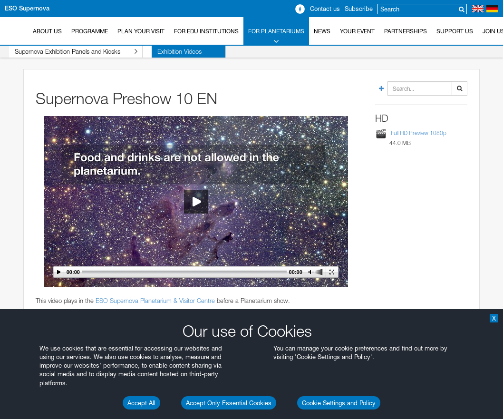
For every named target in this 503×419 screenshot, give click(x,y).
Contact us (325, 8)
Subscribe (359, 8)
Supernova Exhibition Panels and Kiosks (67, 52)
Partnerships (405, 31)
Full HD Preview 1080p (418, 132)
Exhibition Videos (161, 51)
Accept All (141, 403)
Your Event (357, 31)
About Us (47, 31)
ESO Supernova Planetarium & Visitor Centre (155, 300)
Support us (454, 31)
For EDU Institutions (206, 31)
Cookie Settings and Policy (339, 403)
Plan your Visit (140, 31)
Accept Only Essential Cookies (228, 403)
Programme (89, 31)
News (322, 31)
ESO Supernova (27, 8)
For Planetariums (276, 37)
